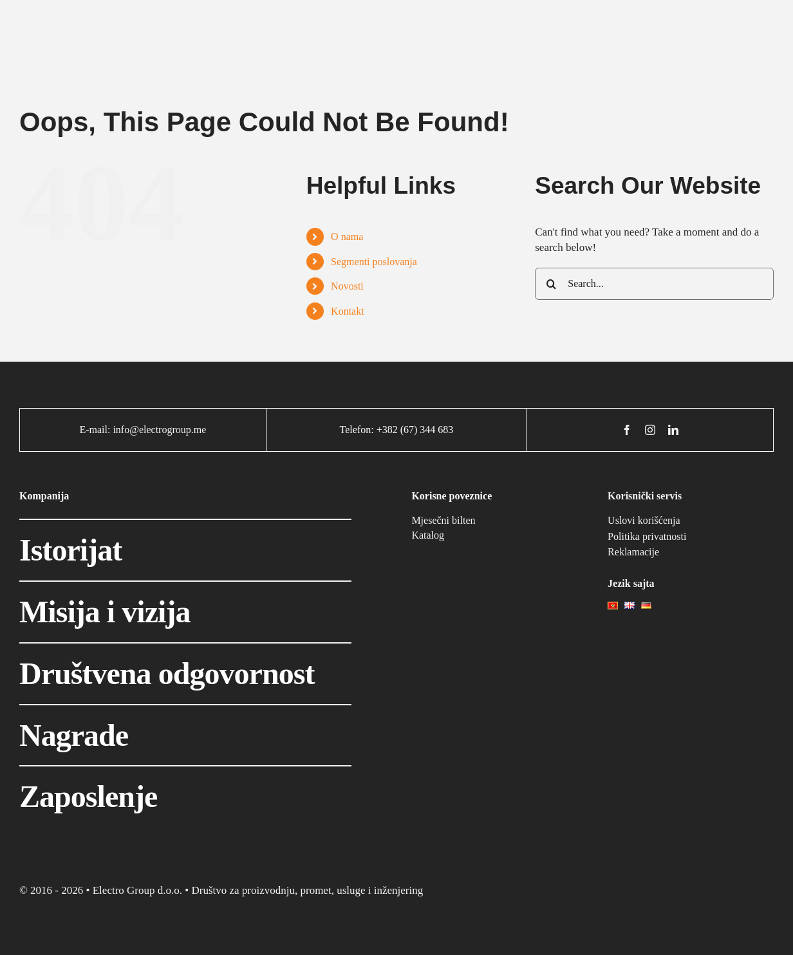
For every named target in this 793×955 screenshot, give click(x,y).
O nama (347, 236)
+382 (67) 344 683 (415, 429)
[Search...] (654, 284)
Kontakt (347, 311)
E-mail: (96, 429)
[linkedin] (673, 430)
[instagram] (650, 430)
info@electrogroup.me (159, 429)
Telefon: (358, 429)
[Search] (551, 284)
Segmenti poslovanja (374, 261)
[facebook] (627, 430)
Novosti (347, 286)
